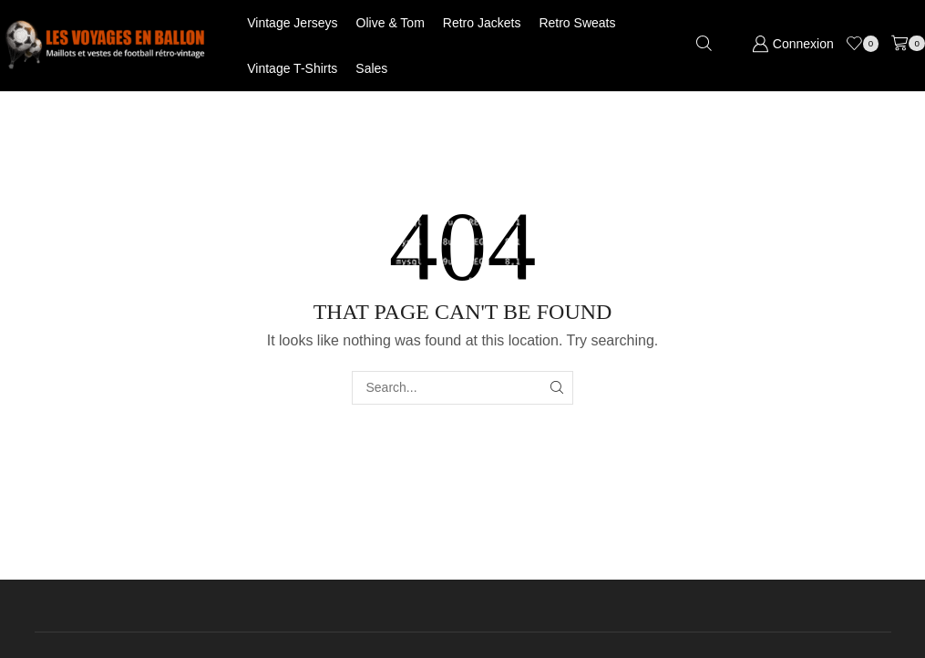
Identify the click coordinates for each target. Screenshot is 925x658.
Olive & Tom (390, 22)
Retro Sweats (577, 22)
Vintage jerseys (292, 22)
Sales (371, 68)
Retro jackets (482, 22)
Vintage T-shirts (292, 68)
